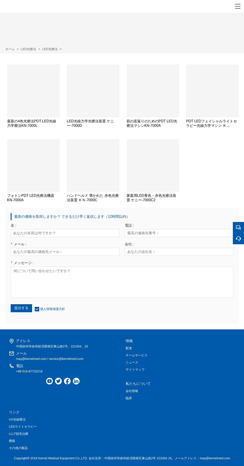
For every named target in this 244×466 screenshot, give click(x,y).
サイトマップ (135, 369)
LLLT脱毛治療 (18, 433)
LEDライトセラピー (23, 426)
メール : (19, 244)
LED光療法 (28, 49)
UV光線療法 (17, 419)
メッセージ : (22, 263)
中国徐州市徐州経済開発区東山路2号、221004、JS (52, 346)
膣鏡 (12, 441)
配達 (129, 348)
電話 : (129, 225)
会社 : (129, 244)
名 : (13, 225)
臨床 (129, 398)
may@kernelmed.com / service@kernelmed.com (49, 359)
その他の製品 (18, 448)
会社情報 (132, 391)
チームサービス (137, 355)
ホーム (10, 49)
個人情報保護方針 (52, 309)
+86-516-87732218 (29, 371)
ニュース (132, 362)
